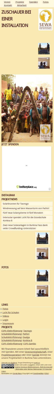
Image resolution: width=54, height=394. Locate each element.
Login (5, 320)
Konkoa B (27, 340)
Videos (6, 316)
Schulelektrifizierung (11, 334)
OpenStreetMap (38, 373)
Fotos (46, 2)
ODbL (46, 373)
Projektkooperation (11, 355)
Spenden (33, 2)
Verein (7, 2)
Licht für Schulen (11, 312)
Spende (35, 355)
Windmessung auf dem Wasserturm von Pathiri (26, 208)
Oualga (26, 337)
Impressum (8, 323)
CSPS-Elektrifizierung (11, 330)
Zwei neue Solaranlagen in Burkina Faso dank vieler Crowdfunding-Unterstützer (25, 227)
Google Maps (17, 373)
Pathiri (26, 334)
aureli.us (37, 363)
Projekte (20, 2)
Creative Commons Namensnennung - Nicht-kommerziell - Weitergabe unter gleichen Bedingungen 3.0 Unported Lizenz (26, 369)
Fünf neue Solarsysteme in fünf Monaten (23, 213)
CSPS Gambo (29, 343)
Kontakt (8, 5)
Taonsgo (27, 330)
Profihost (14, 363)
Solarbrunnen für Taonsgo (16, 203)
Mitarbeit (21, 5)
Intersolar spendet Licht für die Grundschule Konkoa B (24, 219)
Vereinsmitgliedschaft (35, 352)
